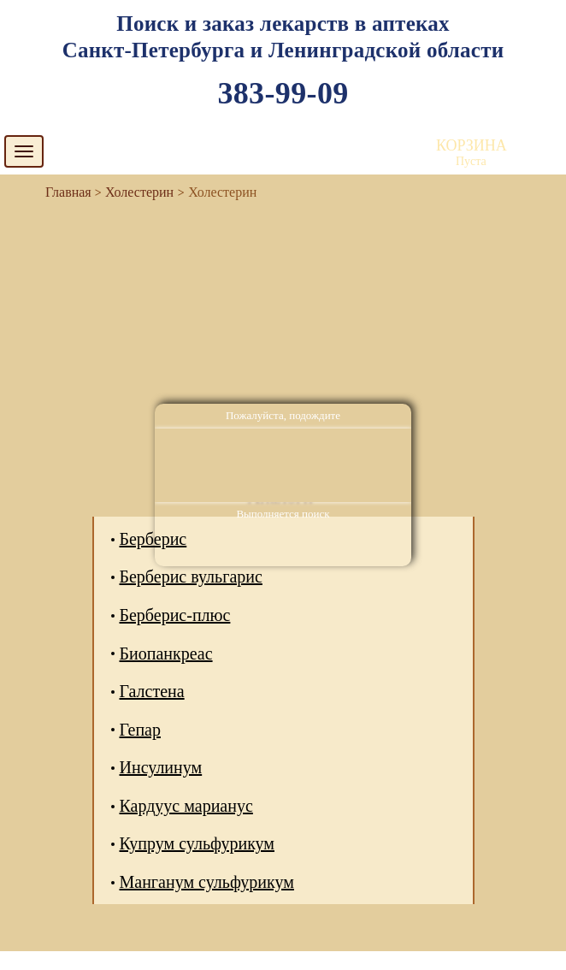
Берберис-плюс (175, 615)
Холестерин (139, 192)
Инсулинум (161, 767)
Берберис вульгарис (191, 576)
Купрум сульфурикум (197, 843)
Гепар (141, 729)
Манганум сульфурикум (207, 881)
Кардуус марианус (186, 805)
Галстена (152, 691)
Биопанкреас (166, 653)
